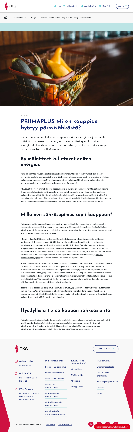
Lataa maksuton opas (57, 323)
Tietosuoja (50, 424)
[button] (57, 6)
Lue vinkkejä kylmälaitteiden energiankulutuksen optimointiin (74, 201)
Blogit (33, 18)
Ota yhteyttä (25, 365)
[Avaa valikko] (122, 6)
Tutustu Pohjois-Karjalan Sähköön (79, 362)
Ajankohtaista (19, 18)
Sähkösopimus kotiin (54, 361)
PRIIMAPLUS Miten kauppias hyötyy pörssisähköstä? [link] (66, 18)
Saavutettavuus (65, 424)
